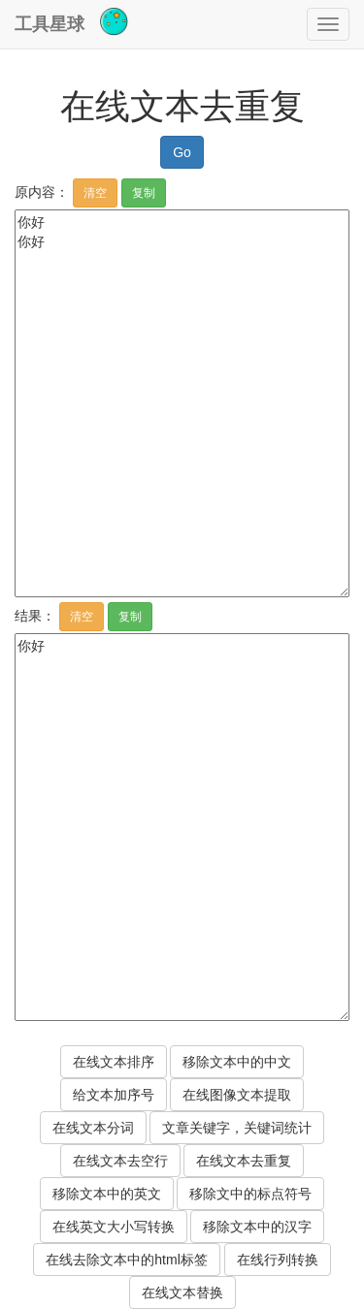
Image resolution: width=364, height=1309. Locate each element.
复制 (143, 193)
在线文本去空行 (120, 1160)
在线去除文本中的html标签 (126, 1259)
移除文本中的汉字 (257, 1226)
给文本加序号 (113, 1094)
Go (182, 152)
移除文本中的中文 (236, 1062)
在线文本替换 (182, 1292)
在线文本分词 (93, 1127)
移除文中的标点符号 (250, 1193)
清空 (95, 193)
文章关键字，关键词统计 (237, 1127)
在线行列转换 (277, 1259)
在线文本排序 (113, 1062)
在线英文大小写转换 (113, 1226)
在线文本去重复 (243, 1160)
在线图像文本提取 (236, 1094)
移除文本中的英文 (106, 1193)
